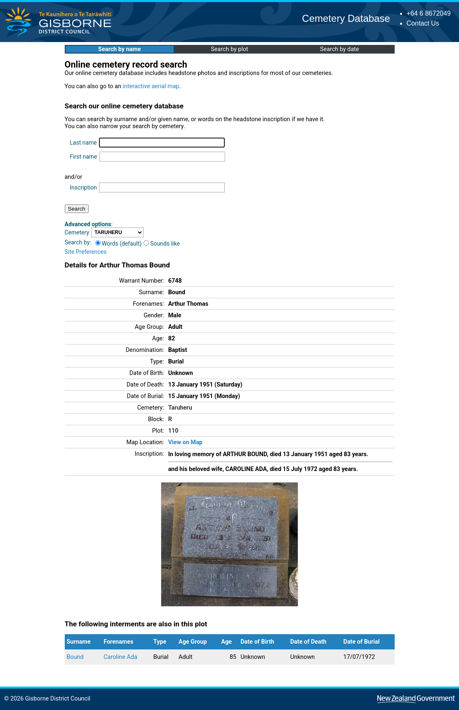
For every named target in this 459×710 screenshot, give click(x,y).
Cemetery (77, 232)
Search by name (119, 49)
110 (173, 430)
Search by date (339, 49)
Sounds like (162, 243)
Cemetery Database (346, 18)
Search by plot (229, 49)
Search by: (78, 242)
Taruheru (180, 407)
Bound (75, 657)
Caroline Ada (120, 657)
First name (83, 156)
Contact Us (423, 23)
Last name (83, 142)
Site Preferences (86, 251)
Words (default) (118, 243)
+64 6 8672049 (429, 13)
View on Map (185, 442)
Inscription (83, 187)
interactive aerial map (150, 86)
